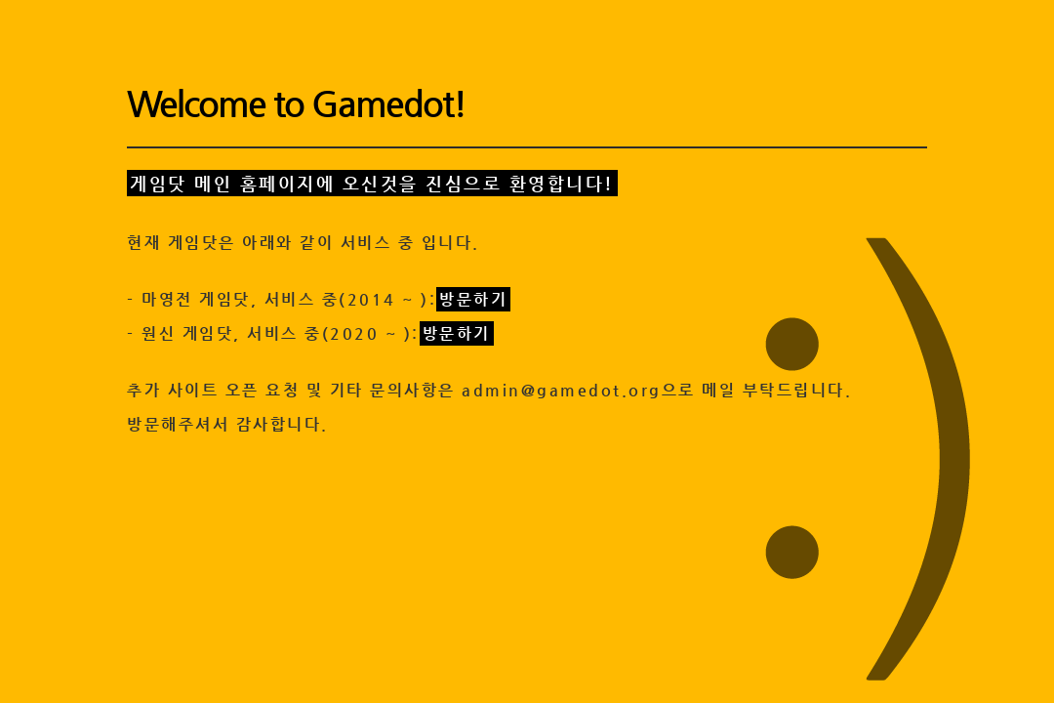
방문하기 (473, 299)
